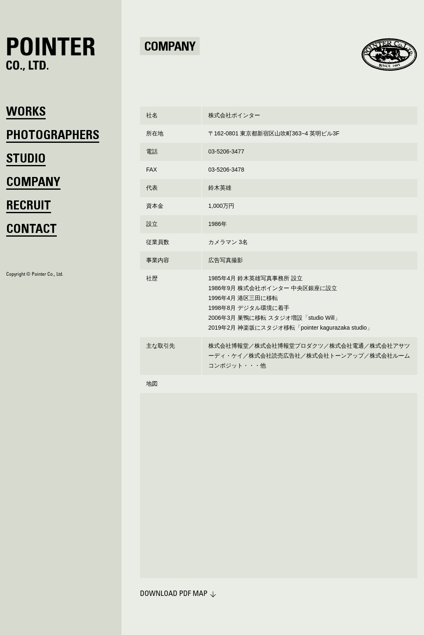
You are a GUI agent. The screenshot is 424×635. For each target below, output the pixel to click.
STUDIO (26, 160)
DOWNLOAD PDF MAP (173, 594)
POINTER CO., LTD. (50, 54)
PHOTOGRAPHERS (52, 136)
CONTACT (31, 230)
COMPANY (33, 183)
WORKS (26, 113)
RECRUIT (28, 206)
